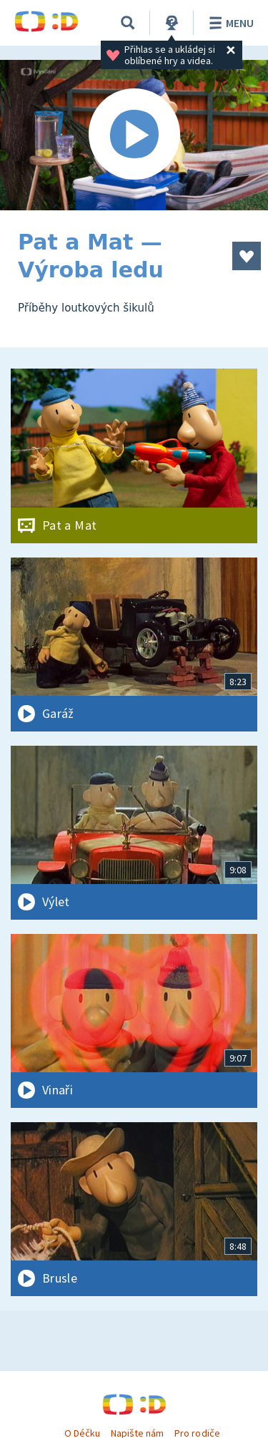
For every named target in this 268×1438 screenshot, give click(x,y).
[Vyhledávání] (127, 23)
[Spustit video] (134, 135)
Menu (229, 23)
